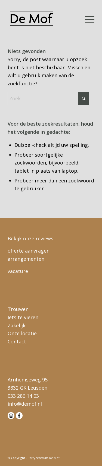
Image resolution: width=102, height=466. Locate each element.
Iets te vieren (23, 317)
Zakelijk (17, 325)
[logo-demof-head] (42, 19)
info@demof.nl (25, 403)
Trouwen (18, 309)
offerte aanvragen (29, 250)
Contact (17, 341)
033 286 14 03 (23, 396)
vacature (18, 271)
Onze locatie (22, 333)
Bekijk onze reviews (30, 238)
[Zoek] (48, 98)
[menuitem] (86, 19)
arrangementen (26, 259)
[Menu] (86, 19)
